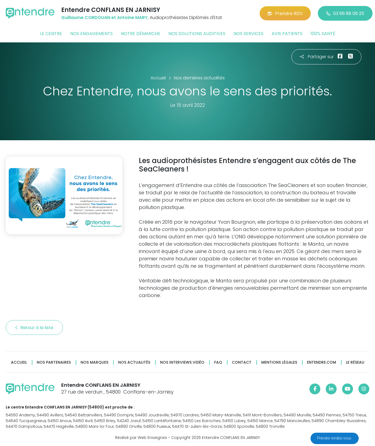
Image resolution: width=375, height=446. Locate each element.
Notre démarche (140, 33)
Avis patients (287, 33)
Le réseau (355, 362)
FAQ (218, 362)
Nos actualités (134, 362)
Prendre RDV (285, 13)
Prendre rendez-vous (334, 438)
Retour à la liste (34, 328)
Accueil (19, 362)
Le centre (51, 33)
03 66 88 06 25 (345, 13)
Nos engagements (91, 33)
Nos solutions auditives (196, 33)
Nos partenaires (54, 362)
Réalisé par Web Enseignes (141, 437)
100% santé (323, 33)
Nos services (248, 33)
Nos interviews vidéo (182, 362)
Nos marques (94, 362)
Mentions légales (279, 362)
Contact (241, 362)
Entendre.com (321, 362)
